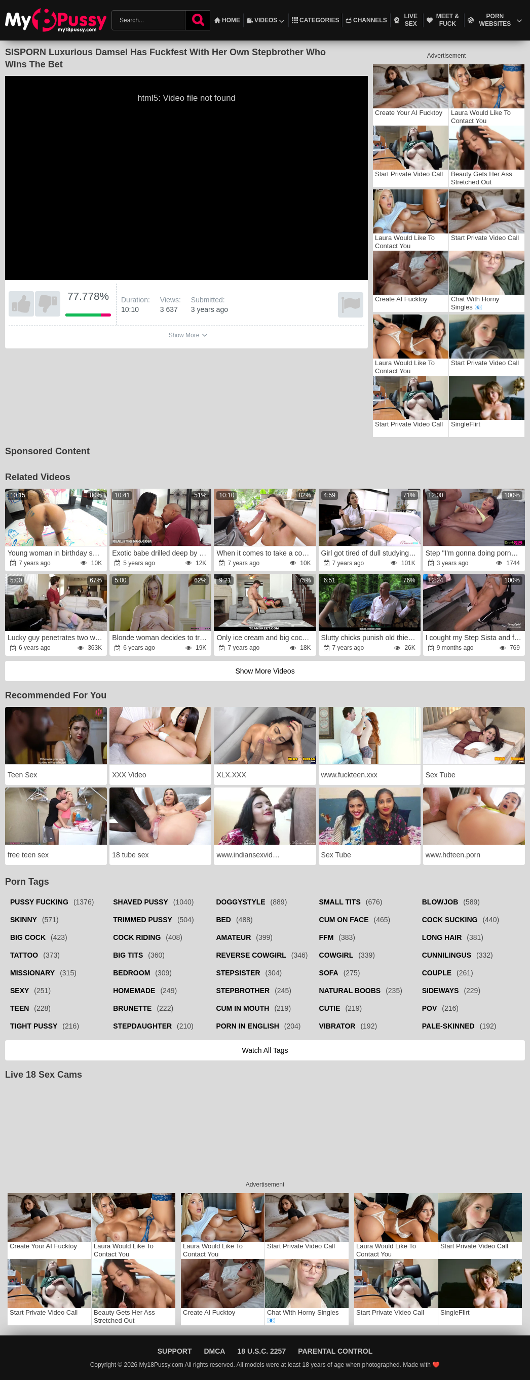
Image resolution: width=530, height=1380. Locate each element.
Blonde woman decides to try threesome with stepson (161, 638)
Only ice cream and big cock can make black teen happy (265, 638)
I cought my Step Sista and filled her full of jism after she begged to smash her (475, 638)
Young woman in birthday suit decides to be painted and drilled (57, 553)
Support (175, 1351)
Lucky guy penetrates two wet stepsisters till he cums (57, 638)
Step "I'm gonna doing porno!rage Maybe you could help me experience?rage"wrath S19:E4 (475, 553)
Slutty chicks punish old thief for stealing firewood (370, 638)
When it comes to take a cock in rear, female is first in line (265, 553)
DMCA (214, 1351)
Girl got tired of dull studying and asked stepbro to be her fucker (370, 553)
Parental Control (335, 1351)
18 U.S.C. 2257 (261, 1351)
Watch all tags (265, 1050)
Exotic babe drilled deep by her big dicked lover (161, 553)
